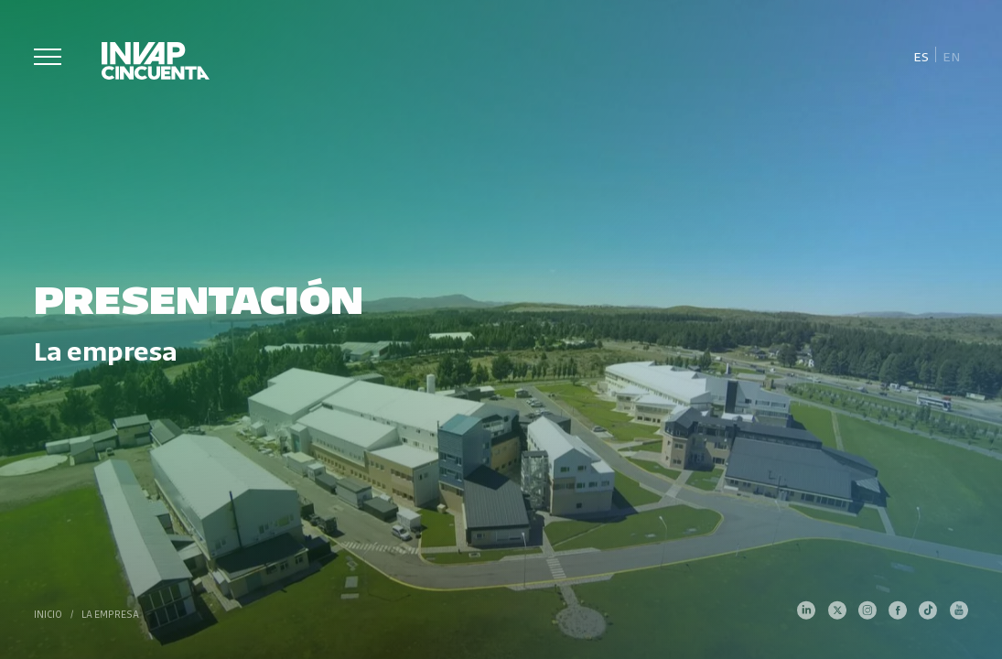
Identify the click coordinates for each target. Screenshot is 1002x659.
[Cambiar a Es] (921, 55)
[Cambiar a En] (951, 55)
